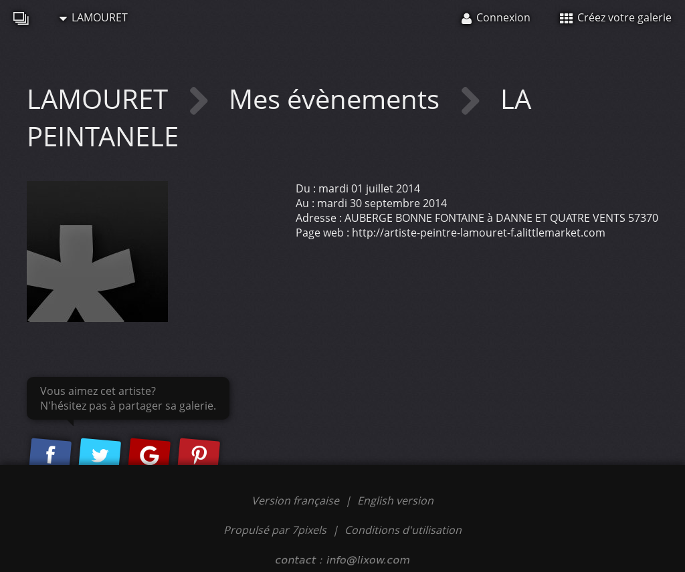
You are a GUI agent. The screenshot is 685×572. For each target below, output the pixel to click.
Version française (297, 500)
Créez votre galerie (616, 17)
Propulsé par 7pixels (274, 530)
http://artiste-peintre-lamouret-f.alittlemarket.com (478, 232)
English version (395, 500)
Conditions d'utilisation (403, 530)
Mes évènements (337, 98)
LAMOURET (94, 17)
